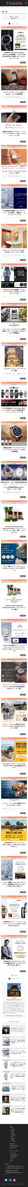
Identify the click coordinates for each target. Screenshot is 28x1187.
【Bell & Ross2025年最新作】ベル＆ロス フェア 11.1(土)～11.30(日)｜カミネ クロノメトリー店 (14, 291)
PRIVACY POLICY (14, 1145)
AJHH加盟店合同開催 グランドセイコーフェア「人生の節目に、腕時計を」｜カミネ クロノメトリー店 (14, 212)
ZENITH (7, 1094)
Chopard (8, 1060)
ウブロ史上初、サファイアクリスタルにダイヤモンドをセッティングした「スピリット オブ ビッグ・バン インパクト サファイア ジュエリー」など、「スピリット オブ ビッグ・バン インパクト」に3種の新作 (17, 1031)
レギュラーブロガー (14, 1151)
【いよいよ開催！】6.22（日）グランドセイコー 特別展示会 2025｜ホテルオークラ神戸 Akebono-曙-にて (14, 884)
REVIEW (13, 1138)
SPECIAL (13, 1140)
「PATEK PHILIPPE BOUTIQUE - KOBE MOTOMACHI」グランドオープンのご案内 (14, 607)
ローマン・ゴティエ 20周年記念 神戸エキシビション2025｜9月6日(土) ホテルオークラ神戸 (14, 726)
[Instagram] (19, 1015)
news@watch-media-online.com (14, 1172)
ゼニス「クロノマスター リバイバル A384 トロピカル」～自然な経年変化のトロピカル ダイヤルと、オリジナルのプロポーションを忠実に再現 (17, 1099)
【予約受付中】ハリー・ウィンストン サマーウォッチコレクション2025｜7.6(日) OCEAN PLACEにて (14, 923)
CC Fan (12, 1158)
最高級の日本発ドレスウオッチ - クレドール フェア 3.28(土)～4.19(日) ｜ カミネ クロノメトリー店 (14, 133)
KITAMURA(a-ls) (14, 1155)
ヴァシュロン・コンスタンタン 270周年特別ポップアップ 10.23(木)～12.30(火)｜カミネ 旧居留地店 (14, 331)
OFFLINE (13, 1135)
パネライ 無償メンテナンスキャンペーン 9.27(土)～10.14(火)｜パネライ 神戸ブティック (14, 568)
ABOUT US (12, 1143)
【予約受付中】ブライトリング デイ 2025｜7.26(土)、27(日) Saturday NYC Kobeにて (14, 844)
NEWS (12, 1131)
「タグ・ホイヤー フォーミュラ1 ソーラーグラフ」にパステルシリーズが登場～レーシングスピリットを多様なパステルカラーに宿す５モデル (17, 1088)
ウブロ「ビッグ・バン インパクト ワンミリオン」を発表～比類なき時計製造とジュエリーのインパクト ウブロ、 (17, 1041)
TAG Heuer (8, 1083)
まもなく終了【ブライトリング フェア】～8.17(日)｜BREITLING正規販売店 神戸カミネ (14, 765)
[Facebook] (14, 1015)
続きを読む (23, 62)
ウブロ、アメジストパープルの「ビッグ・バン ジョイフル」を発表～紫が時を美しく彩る (17, 1052)
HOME (2, 7)
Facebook (6, 1180)
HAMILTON (8, 1106)
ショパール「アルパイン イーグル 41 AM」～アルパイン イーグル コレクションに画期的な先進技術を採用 (17, 1075)
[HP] (7, 1015)
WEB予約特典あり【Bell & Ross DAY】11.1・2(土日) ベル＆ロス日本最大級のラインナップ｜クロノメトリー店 (14, 410)
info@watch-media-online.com (13, 1168)
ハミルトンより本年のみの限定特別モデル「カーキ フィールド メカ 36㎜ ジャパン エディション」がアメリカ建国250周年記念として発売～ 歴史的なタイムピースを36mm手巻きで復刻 (17, 1111)
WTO (12, 1137)
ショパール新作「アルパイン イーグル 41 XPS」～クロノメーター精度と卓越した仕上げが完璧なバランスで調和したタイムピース (17, 1064)
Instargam (14, 1180)
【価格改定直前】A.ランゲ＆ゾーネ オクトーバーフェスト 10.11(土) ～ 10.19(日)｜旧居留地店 (14, 449)
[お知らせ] (19, 1179)
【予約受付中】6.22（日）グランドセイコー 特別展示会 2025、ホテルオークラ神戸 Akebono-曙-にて (14, 963)
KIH (11, 1160)
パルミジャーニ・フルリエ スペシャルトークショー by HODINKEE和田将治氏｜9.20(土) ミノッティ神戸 (14, 686)
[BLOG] (9, 1015)
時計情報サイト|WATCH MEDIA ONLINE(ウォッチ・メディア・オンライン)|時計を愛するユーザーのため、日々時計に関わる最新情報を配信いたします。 (14, 3)
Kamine (14, 28)
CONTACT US (13, 1147)
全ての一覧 (13, 1153)
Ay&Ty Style (13, 1157)
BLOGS (12, 1133)
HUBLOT (7, 1025)
